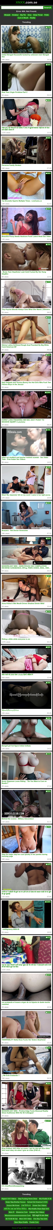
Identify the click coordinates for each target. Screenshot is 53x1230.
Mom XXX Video (25, 1219)
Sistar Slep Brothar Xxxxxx (15, 1202)
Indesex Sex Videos (36, 1212)
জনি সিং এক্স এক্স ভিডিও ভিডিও (15, 1209)
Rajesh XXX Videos (9, 1199)
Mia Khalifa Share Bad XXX (38, 1209)
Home (14, 1228)
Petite (46, 15)
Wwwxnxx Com (22, 1212)
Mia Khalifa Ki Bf (45, 1199)
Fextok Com (34, 1222)
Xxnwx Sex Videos (39, 1205)
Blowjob (7, 15)
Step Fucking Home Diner (27, 1199)
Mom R (11, 1212)
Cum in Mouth (23, 18)
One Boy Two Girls (40, 1219)
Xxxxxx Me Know (13, 1205)
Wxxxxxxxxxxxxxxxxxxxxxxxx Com (17, 1215)
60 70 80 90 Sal (11, 1219)
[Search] (22, 7)
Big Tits (23, 15)
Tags (20, 1228)
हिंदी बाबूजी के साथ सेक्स (40, 1215)
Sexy (29, 15)
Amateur (15, 15)
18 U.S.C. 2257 (35, 1228)
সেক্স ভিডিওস (26, 1205)
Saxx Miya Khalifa (21, 1222)
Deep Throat (37, 15)
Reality (32, 18)
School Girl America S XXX (37, 1202)
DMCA (25, 1228)
